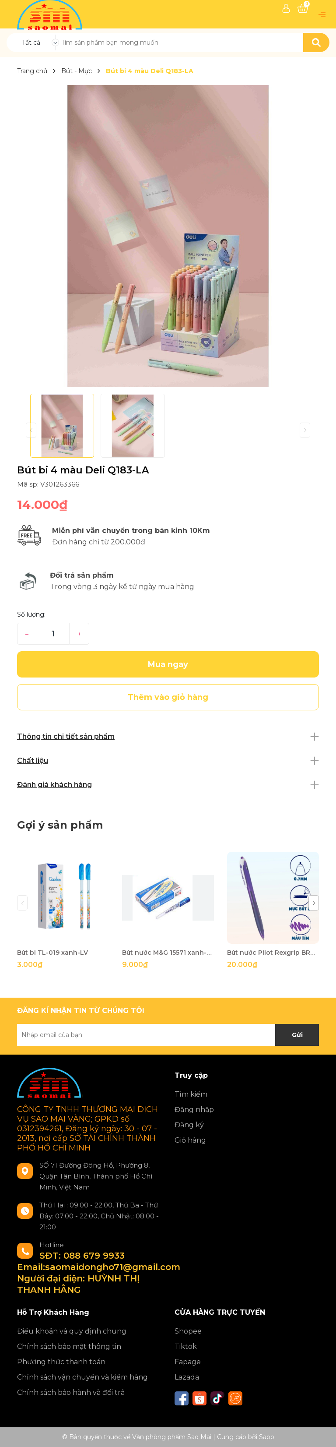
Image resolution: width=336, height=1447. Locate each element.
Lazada (187, 1377)
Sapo (266, 1437)
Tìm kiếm (191, 1094)
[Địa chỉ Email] (168, 1035)
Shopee (188, 1331)
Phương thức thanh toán (61, 1362)
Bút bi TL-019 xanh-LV (52, 952)
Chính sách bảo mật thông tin (69, 1346)
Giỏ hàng (190, 1140)
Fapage (188, 1362)
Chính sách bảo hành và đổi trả (71, 1392)
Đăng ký (189, 1125)
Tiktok (186, 1346)
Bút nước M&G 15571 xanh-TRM (168, 952)
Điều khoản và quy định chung (71, 1331)
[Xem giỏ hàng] (303, 8)
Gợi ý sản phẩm (60, 825)
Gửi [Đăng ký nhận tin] (297, 1035)
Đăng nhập (194, 1109)
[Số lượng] (53, 634)
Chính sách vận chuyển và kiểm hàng (82, 1377)
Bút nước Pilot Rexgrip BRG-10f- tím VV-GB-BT (273, 952)
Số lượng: (31, 614)
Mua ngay (168, 664)
